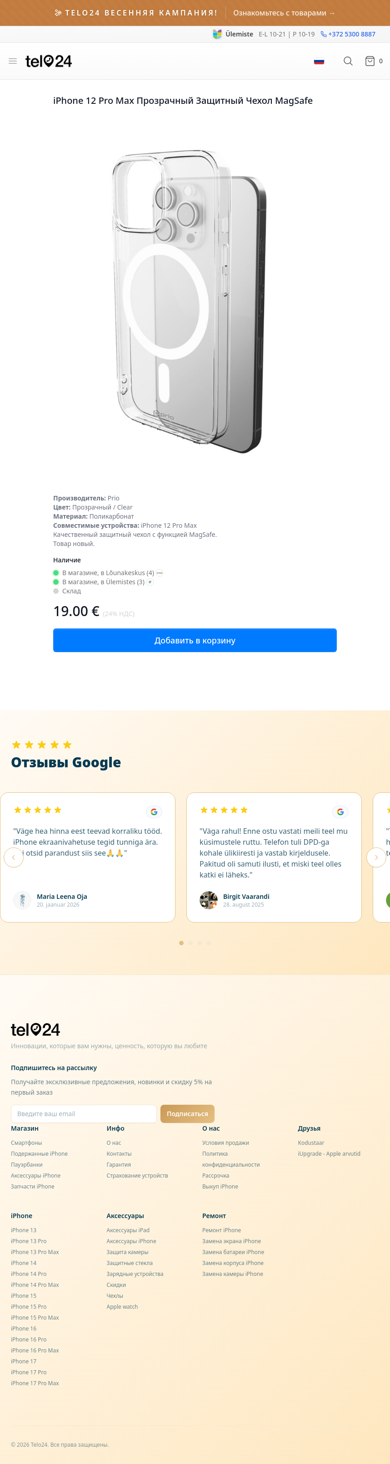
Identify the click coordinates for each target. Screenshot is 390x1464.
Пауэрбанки (27, 1164)
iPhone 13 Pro (28, 1241)
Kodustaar (311, 1143)
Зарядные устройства (135, 1274)
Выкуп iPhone (220, 1186)
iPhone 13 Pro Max (35, 1252)
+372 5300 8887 (347, 34)
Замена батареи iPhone (233, 1252)
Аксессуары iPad (128, 1230)
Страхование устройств (137, 1175)
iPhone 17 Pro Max (35, 1383)
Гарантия (119, 1164)
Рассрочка (216, 1175)
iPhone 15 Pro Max (35, 1317)
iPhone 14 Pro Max (35, 1285)
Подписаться (187, 1113)
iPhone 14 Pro (28, 1274)
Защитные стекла (130, 1263)
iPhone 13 (23, 1230)
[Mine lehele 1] (181, 943)
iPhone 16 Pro (28, 1339)
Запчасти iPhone (33, 1186)
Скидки (116, 1285)
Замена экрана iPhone (231, 1241)
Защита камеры (128, 1252)
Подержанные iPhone (39, 1154)
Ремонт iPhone (221, 1230)
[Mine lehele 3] (199, 943)
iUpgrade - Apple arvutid (329, 1154)
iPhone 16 (23, 1328)
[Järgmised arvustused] (376, 857)
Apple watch (122, 1307)
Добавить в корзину (195, 640)
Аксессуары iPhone (35, 1175)
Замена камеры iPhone (232, 1274)
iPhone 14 (23, 1263)
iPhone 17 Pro (28, 1372)
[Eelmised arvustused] (14, 857)
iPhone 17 (23, 1361)
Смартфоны (26, 1143)
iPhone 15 (23, 1296)
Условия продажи (225, 1143)
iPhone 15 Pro (28, 1307)
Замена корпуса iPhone (233, 1263)
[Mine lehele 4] (208, 943)
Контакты (119, 1154)
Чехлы (115, 1296)
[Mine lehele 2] (190, 943)
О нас (114, 1143)
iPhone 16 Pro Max (35, 1350)
